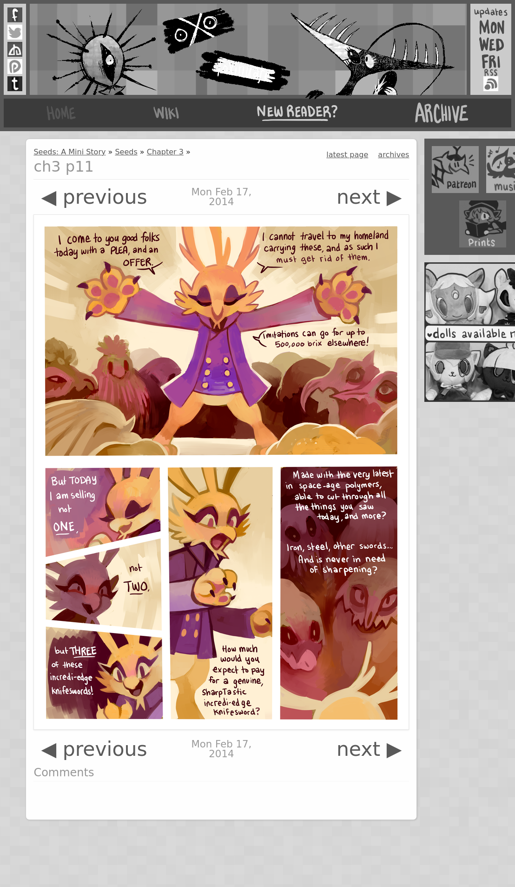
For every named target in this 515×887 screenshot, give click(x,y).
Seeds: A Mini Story (69, 151)
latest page (347, 154)
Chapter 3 (165, 151)
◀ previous (94, 197)
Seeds (126, 151)
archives (393, 154)
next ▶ (369, 197)
